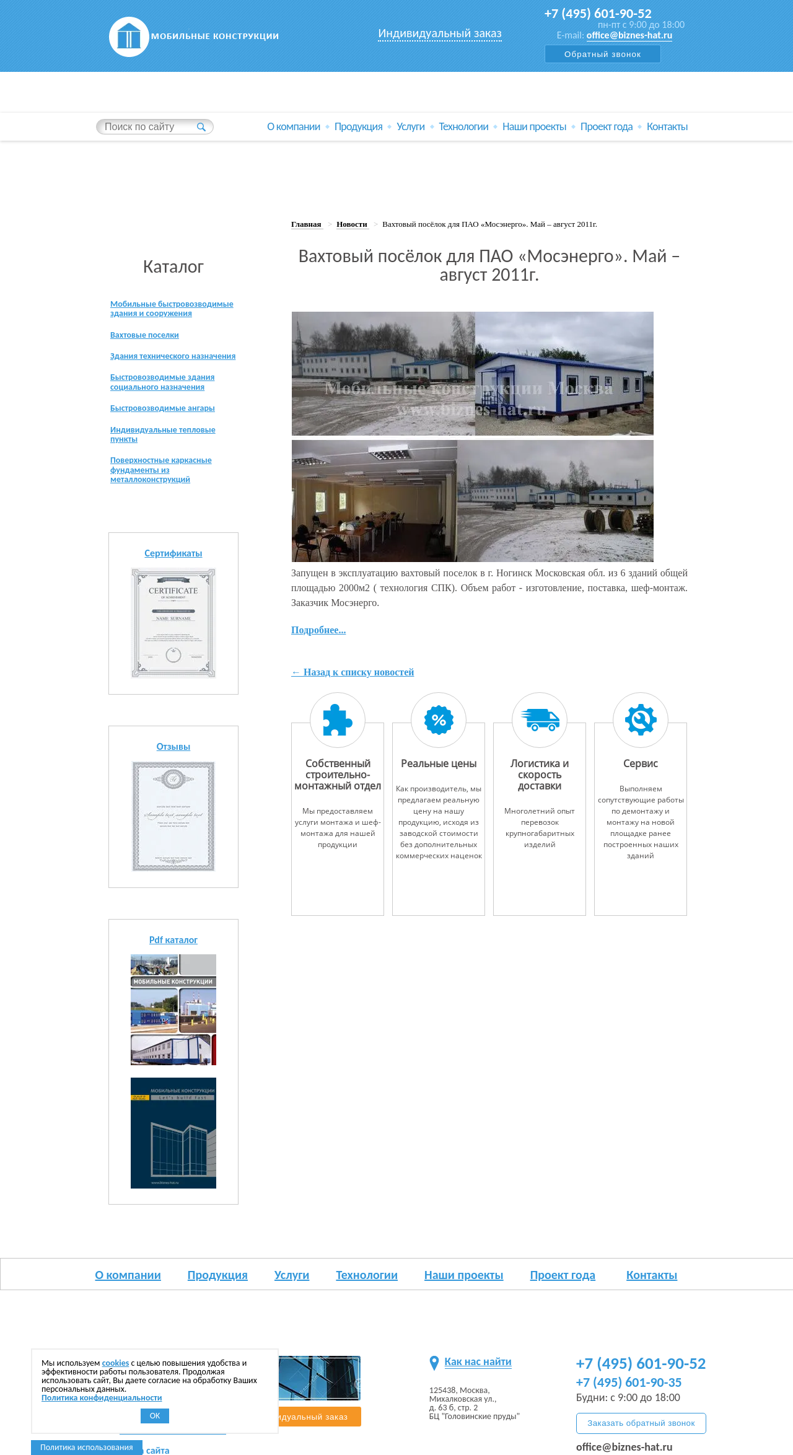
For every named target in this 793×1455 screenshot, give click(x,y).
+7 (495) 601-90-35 (629, 1382)
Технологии (464, 114)
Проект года (607, 114)
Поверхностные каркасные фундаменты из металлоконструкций (168, 480)
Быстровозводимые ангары (170, 414)
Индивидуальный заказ (440, 32)
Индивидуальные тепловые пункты (170, 441)
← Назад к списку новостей (352, 646)
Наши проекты (534, 114)
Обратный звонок (602, 54)
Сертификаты (173, 565)
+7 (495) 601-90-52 (602, 13)
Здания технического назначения (155, 351)
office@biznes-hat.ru (629, 35)
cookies (115, 1363)
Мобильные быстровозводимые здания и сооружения (169, 290)
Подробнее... (318, 604)
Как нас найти (478, 1361)
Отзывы (174, 759)
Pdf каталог (173, 952)
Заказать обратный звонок (640, 1423)
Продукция (359, 114)
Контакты (667, 114)
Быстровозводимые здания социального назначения (170, 385)
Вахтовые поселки (149, 324)
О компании (293, 114)
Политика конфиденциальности (102, 1397)
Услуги (410, 114)
